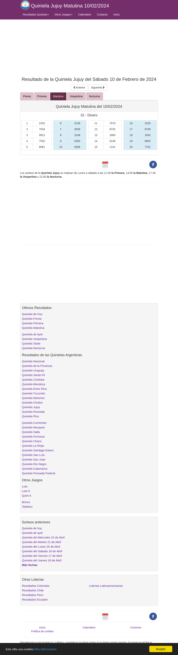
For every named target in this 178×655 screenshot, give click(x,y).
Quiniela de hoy (32, 528)
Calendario (84, 14)
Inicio (116, 14)
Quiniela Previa (32, 318)
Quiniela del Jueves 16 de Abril (42, 560)
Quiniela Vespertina (34, 338)
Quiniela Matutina (33, 327)
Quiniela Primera (32, 323)
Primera (42, 96)
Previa (27, 96)
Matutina (58, 96)
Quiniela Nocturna (33, 348)
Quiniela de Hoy (32, 314)
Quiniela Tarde (31, 343)
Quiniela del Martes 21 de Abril (41, 542)
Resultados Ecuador (35, 599)
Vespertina (76, 96)
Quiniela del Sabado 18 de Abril (42, 551)
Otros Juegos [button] (63, 14)
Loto (25, 486)
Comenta (135, 627)
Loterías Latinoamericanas (106, 585)
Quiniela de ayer (32, 532)
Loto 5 (26, 491)
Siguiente (98, 87)
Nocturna (94, 96)
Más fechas (30, 565)
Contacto (102, 14)
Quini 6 (26, 495)
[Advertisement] (89, 47)
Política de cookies (42, 631)
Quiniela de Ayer (32, 334)
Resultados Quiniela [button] (36, 14)
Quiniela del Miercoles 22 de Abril (43, 537)
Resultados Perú (32, 595)
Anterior (79, 87)
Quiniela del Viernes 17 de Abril (42, 555)
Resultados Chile (33, 590)
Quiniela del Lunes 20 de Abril (41, 546)
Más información (45, 649)
